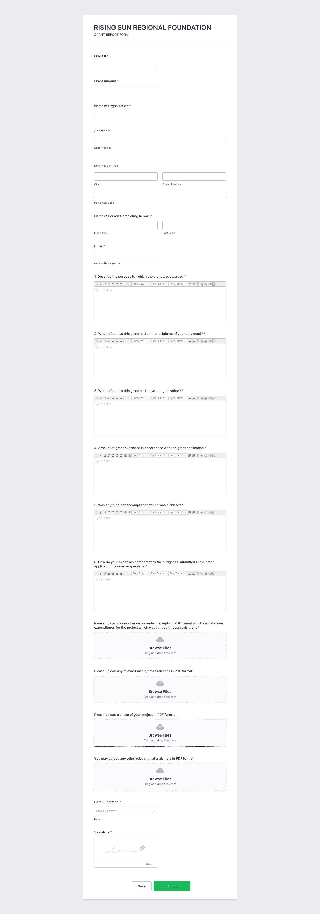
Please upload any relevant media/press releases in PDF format (143, 671)
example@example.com (107, 263)
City (96, 184)
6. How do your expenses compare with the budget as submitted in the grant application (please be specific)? (154, 564)
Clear (149, 863)
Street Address (102, 147)
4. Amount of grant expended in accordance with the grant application (150, 448)
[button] (153, 811)
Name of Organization (112, 106)
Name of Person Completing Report (123, 216)
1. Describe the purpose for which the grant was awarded (140, 276)
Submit (172, 886)
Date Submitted (107, 802)
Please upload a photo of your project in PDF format (134, 715)
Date (97, 818)
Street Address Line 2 (106, 165)
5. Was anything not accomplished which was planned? (138, 505)
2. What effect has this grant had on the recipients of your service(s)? (149, 334)
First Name (100, 232)
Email (99, 246)
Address (102, 131)
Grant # (101, 56)
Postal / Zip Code (104, 202)
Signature (103, 832)
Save (142, 886)
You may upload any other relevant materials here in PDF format (143, 758)
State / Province (172, 184)
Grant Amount (106, 81)
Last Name (169, 232)
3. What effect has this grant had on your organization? (138, 391)
